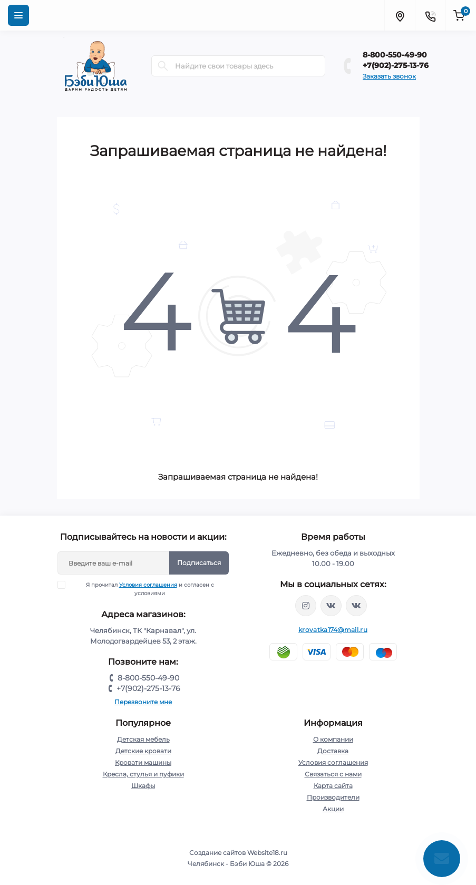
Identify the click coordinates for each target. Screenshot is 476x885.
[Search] (162, 65)
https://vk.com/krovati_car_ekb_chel (331, 605)
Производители (333, 797)
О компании (333, 739)
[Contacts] (430, 15)
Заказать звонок (389, 76)
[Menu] (18, 15)
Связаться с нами (333, 774)
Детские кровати (143, 751)
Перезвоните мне (143, 702)
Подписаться (199, 563)
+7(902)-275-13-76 (396, 65)
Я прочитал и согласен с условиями (142, 589)
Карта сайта (333, 786)
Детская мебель (143, 739)
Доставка (332, 751)
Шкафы (143, 786)
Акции (333, 809)
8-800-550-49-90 (395, 55)
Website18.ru (267, 853)
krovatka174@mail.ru (332, 630)
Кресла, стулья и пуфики (143, 774)
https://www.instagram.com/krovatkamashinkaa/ (305, 605)
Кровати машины (143, 762)
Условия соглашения (148, 584)
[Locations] (399, 15)
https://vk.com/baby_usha (356, 605)
